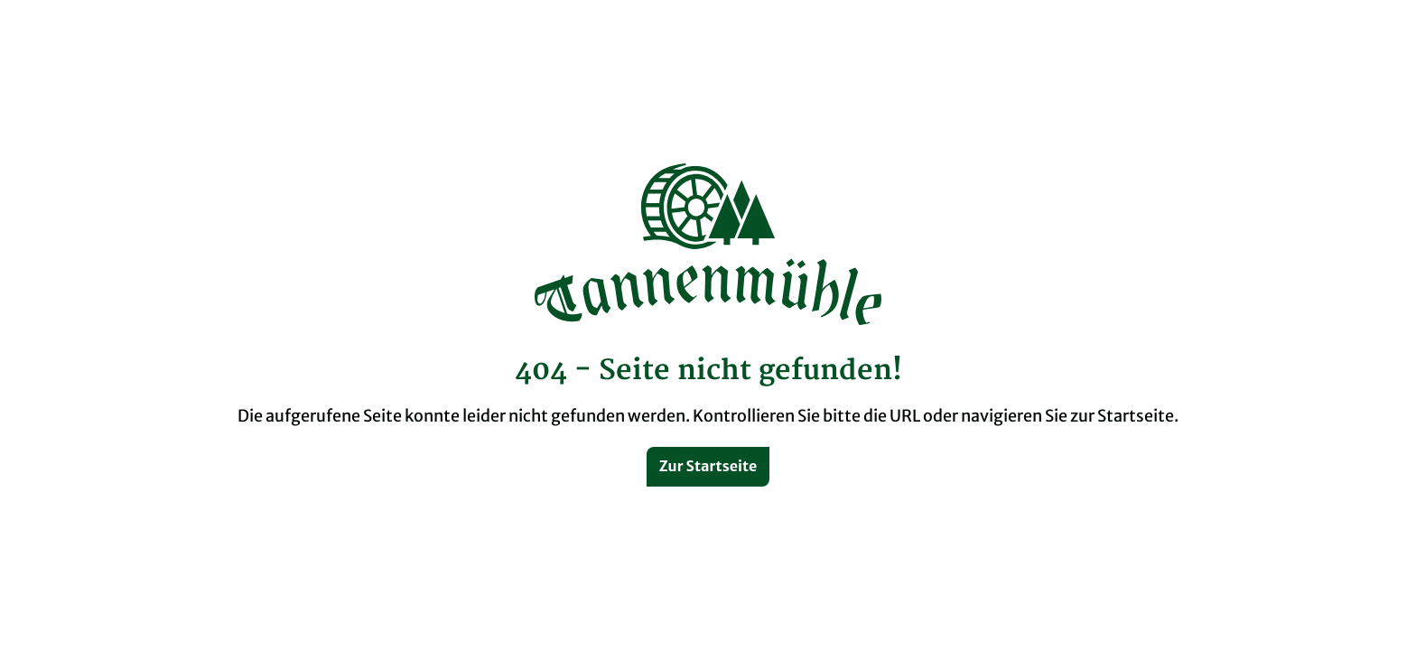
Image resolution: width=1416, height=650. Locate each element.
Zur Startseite (708, 466)
